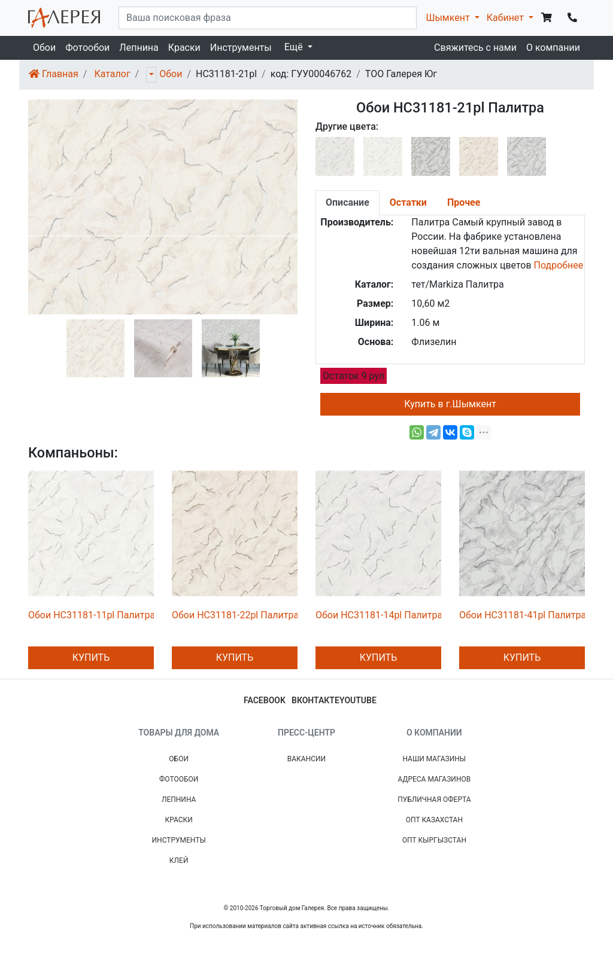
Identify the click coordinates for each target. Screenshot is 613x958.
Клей (179, 860)
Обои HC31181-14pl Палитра (378, 615)
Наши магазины (434, 759)
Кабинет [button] (506, 17)
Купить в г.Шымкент (450, 404)
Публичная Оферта (434, 799)
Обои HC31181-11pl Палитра (91, 615)
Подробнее (559, 265)
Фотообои (87, 47)
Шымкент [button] (449, 17)
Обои (44, 47)
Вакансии (306, 759)
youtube (358, 700)
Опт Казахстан (434, 820)
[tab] (347, 202)
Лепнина (138, 47)
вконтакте (315, 700)
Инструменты (241, 47)
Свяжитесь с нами (475, 47)
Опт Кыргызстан (434, 840)
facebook (265, 700)
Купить (91, 657)
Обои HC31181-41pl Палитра (522, 615)
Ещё (294, 47)
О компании (553, 47)
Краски (184, 47)
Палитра (430, 222)
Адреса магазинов (434, 779)
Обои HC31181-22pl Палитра (235, 615)
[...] (268, 18)
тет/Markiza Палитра (457, 284)
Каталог (112, 74)
